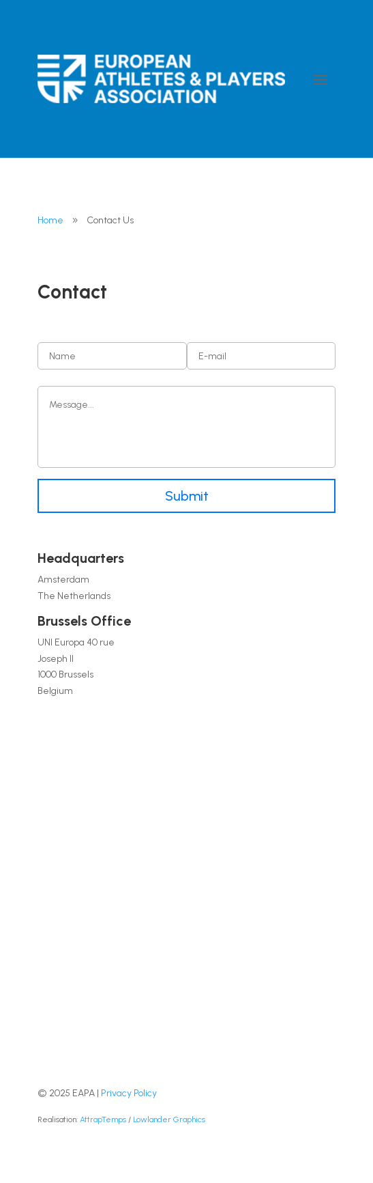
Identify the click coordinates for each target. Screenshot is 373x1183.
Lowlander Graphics (169, 1119)
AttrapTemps (103, 1119)
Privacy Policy (129, 1093)
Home (50, 220)
